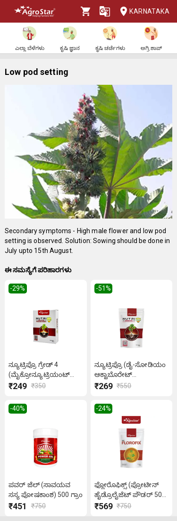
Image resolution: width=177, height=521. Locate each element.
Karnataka (141, 11)
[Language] (104, 11)
